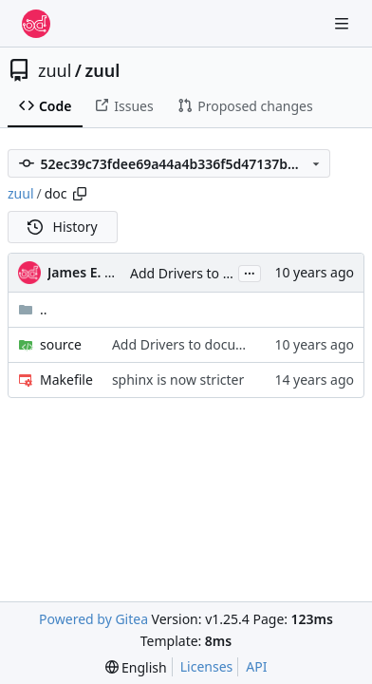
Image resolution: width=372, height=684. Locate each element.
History (63, 227)
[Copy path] (79, 193)
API (256, 666)
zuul (54, 70)
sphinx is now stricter (178, 379)
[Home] (36, 24)
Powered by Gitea (93, 619)
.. (32, 309)
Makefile (66, 379)
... (249, 271)
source (61, 344)
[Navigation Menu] (344, 23)
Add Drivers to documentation (224, 273)
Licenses (206, 666)
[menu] (136, 667)
